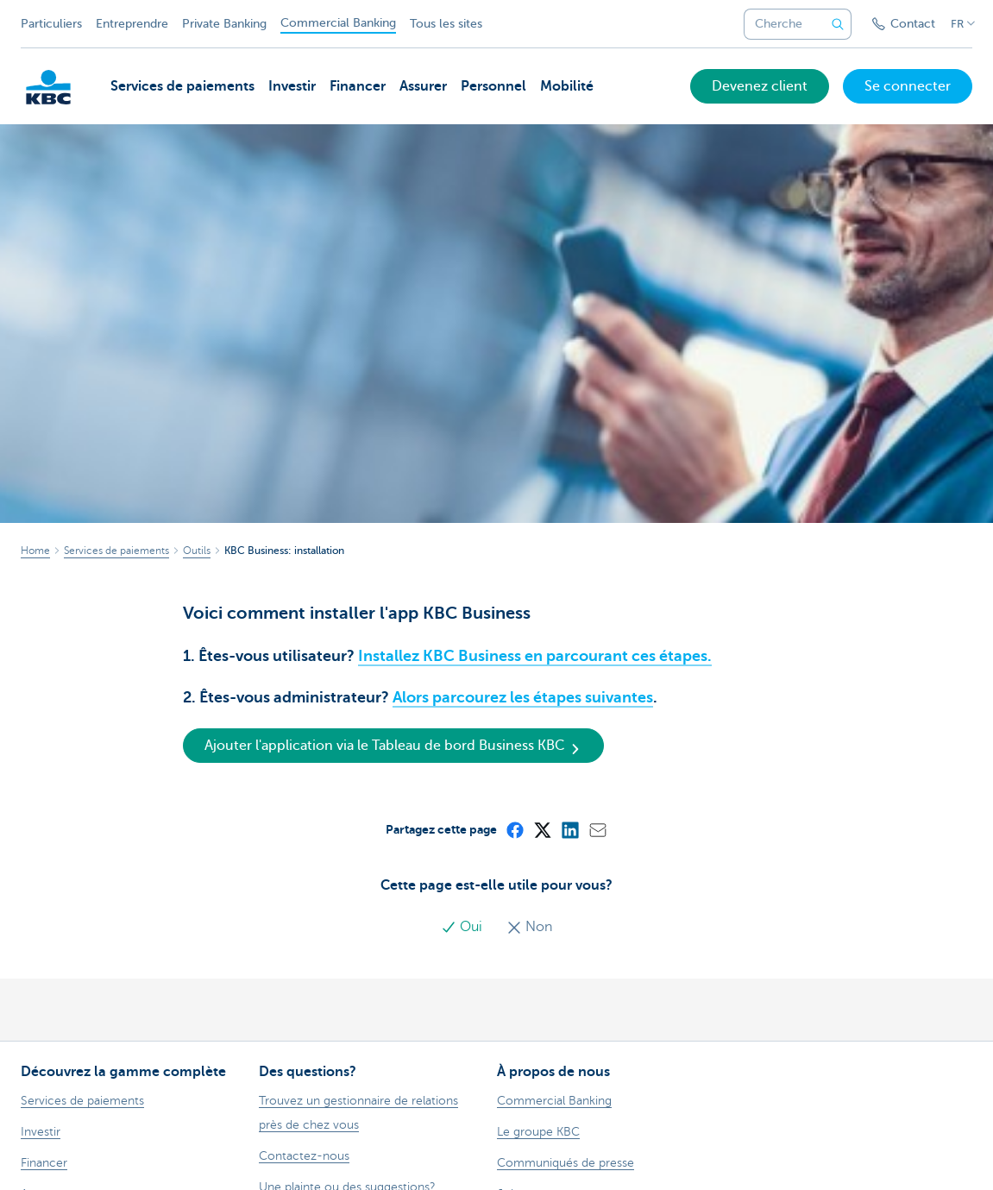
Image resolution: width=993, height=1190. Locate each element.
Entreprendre (132, 23)
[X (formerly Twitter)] (541, 829)
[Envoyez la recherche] (838, 24)
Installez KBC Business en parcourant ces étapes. (535, 655)
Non (529, 927)
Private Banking (224, 23)
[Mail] (597, 829)
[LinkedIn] (569, 829)
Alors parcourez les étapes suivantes (523, 697)
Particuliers (51, 23)
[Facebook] (514, 829)
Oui (463, 927)
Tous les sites (446, 23)
